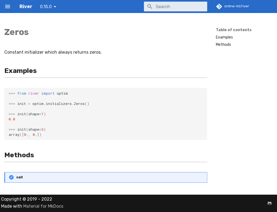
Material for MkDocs (43, 206)
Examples (224, 37)
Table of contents (234, 30)
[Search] (175, 6)
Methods (223, 44)
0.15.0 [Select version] (46, 6)
